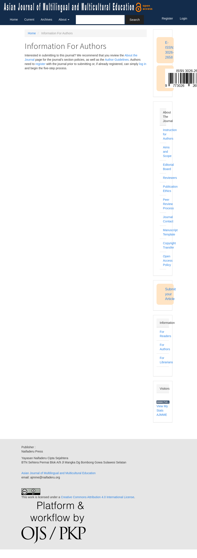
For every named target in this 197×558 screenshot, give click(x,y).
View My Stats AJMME (162, 410)
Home (14, 19)
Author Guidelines (117, 59)
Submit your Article (170, 294)
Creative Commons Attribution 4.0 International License (97, 497)
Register (167, 18)
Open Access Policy (168, 261)
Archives (46, 19)
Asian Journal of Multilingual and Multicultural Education (58, 473)
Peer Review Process (168, 204)
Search (135, 19)
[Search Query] (100, 19)
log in (142, 64)
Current (29, 19)
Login (183, 18)
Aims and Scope (167, 152)
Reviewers (170, 177)
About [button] (64, 19)
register (41, 64)
